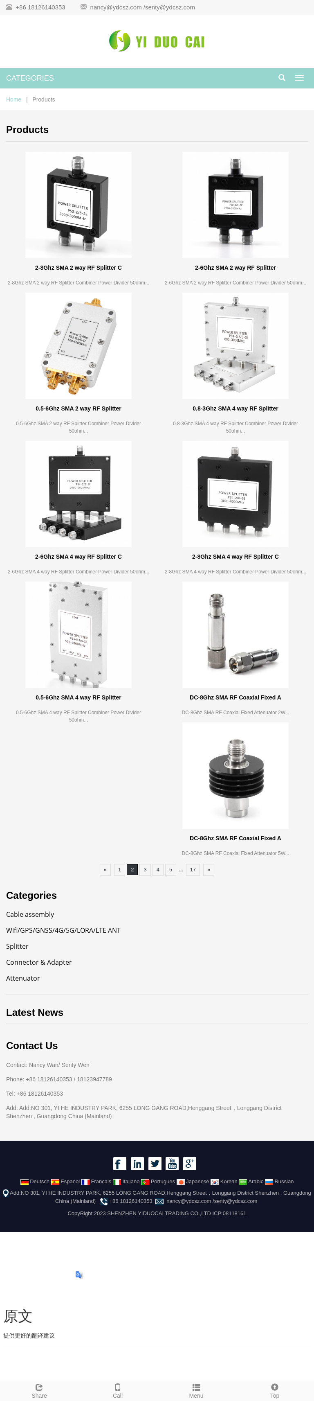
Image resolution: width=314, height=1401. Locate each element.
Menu (196, 1390)
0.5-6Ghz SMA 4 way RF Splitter (78, 697)
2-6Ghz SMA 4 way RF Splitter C (78, 556)
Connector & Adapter (39, 962)
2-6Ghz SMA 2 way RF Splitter (235, 267)
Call (117, 1390)
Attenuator (23, 978)
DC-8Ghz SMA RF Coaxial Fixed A (235, 697)
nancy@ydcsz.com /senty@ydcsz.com (142, 7)
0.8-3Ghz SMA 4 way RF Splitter (235, 408)
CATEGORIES (30, 78)
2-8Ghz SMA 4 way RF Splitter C (235, 556)
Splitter (17, 946)
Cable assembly (30, 914)
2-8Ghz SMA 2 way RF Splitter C (78, 267)
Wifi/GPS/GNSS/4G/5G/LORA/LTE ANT (63, 930)
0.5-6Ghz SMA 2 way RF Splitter (78, 408)
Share (39, 1390)
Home (13, 99)
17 (193, 869)
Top (275, 1390)
